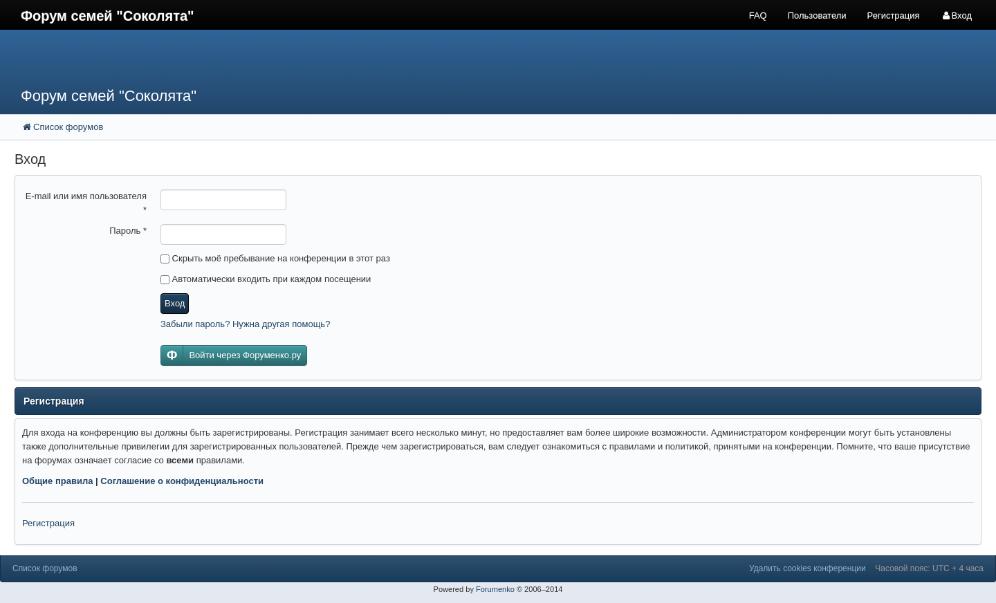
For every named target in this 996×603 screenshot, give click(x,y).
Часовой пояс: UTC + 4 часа (929, 568)
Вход (175, 303)
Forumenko (495, 589)
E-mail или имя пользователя (86, 203)
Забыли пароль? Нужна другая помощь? (245, 324)
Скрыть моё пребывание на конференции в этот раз (275, 258)
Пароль (128, 230)
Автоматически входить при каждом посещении (265, 279)
